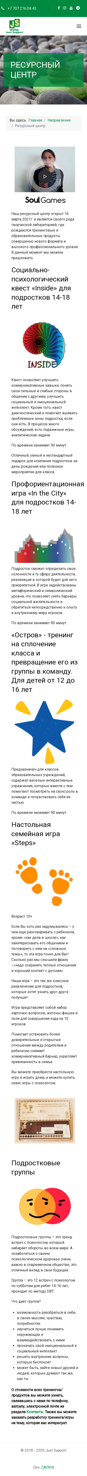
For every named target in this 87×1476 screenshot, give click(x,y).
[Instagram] (65, 8)
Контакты (34, 1412)
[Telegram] (78, 8)
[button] (79, 26)
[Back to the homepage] (14, 26)
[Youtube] (71, 8)
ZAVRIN (47, 1467)
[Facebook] (59, 8)
